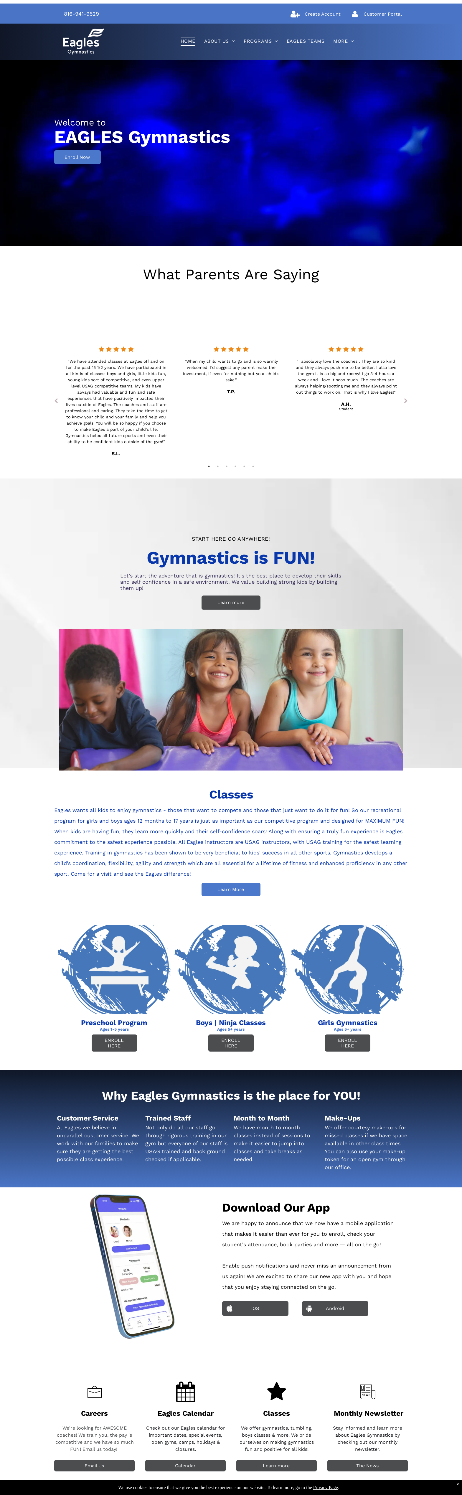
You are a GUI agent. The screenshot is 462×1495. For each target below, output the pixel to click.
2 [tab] (218, 466)
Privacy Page (325, 1487)
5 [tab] (244, 466)
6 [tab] (253, 466)
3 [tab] (227, 466)
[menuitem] (188, 41)
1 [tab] (209, 466)
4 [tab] (235, 466)
